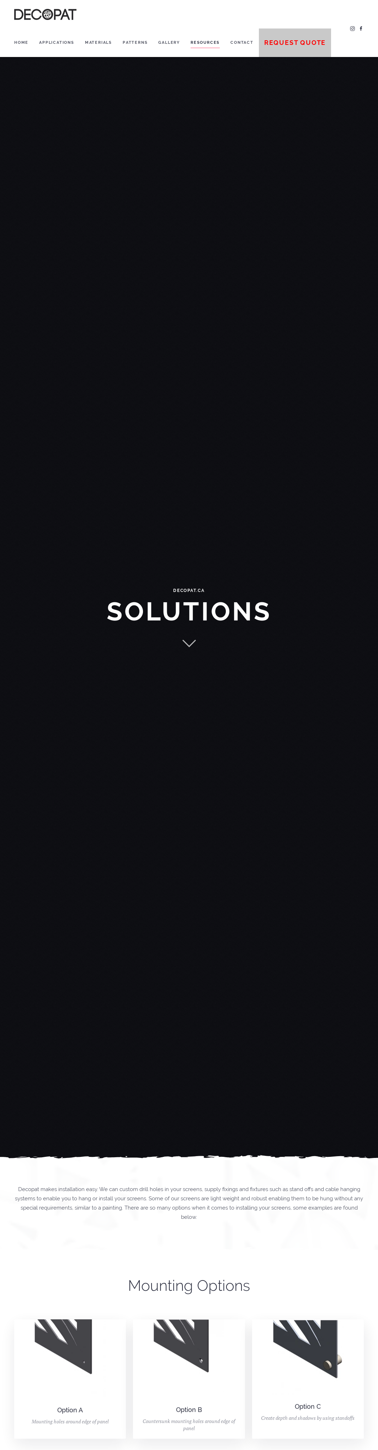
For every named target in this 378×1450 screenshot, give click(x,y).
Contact (242, 42)
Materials (98, 42)
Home (21, 42)
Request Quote (295, 42)
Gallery (169, 42)
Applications (56, 42)
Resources (205, 42)
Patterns (135, 42)
